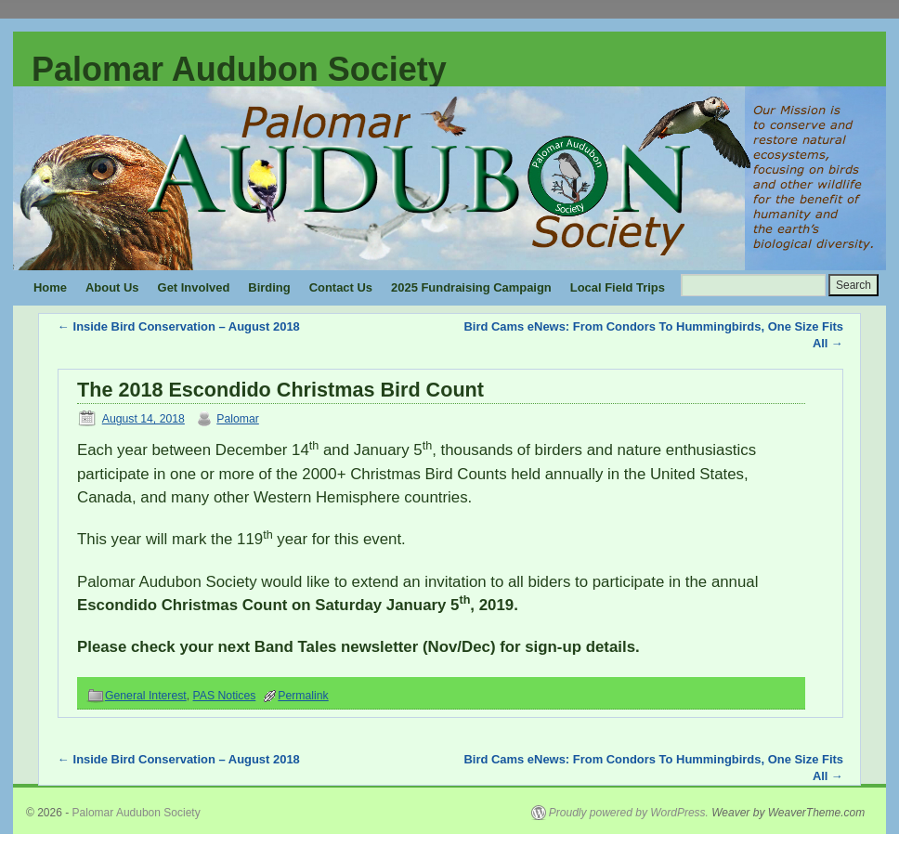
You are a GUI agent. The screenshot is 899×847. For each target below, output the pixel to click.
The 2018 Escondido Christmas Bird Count (280, 389)
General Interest (146, 695)
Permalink (303, 695)
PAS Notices (224, 695)
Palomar (237, 418)
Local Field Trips (617, 287)
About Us (112, 287)
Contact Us (340, 287)
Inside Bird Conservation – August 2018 (179, 326)
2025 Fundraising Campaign (471, 287)
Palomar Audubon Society (239, 69)
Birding (269, 287)
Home (50, 287)
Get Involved (194, 287)
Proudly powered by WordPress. (629, 812)
